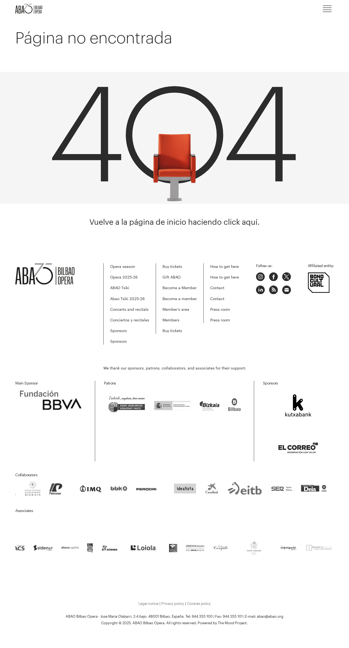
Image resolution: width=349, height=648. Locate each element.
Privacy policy (172, 603)
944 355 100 (202, 616)
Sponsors (118, 330)
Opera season (122, 266)
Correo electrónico (286, 289)
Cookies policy (199, 603)
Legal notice (148, 603)
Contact (217, 287)
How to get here (224, 266)
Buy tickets (172, 266)
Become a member (180, 298)
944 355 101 (233, 616)
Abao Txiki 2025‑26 (127, 298)
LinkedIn (260, 289)
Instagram (260, 276)
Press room (220, 309)
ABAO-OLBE (31, 9)
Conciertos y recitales (129, 320)
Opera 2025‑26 (124, 277)
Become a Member (180, 287)
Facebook (273, 276)
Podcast (273, 289)
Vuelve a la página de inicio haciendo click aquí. (174, 222)
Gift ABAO (171, 277)
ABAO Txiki (119, 287)
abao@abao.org (270, 616)
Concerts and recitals (129, 309)
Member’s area (176, 309)
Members (171, 320)
